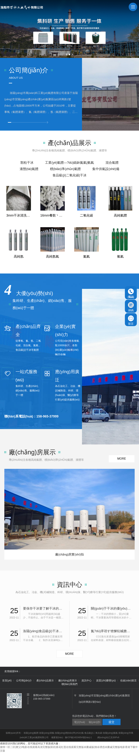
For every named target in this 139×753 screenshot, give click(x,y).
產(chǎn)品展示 (45, 681)
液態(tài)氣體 (29, 169)
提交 (111, 722)
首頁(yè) (7, 681)
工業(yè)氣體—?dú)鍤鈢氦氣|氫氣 (69, 162)
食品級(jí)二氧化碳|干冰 (69, 175)
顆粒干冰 (26, 162)
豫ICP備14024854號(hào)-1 (78, 738)
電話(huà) (131, 293)
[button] (66, 54)
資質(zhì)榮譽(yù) (106, 681)
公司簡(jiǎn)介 (24, 681)
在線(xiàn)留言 (128, 681)
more (121, 458)
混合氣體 (112, 162)
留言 (131, 320)
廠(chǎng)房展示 (67, 681)
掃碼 (131, 307)
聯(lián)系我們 (69, 685)
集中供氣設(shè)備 (105, 169)
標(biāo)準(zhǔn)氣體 (65, 169)
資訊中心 (86, 681)
